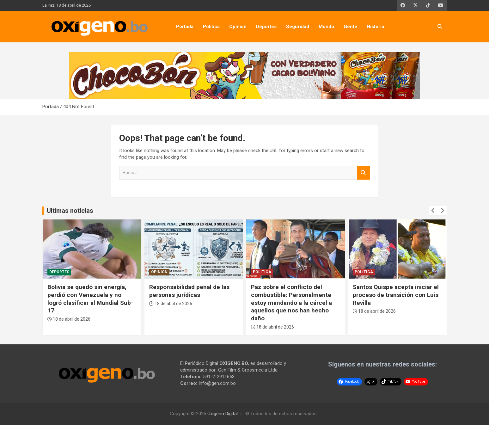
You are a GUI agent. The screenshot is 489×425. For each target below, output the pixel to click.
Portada (184, 26)
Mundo (326, 26)
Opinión (238, 26)
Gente (350, 26)
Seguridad (297, 26)
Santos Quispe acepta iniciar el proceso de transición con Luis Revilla (396, 294)
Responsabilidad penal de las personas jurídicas (189, 291)
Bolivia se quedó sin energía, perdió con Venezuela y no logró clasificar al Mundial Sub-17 (90, 298)
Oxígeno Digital (222, 413)
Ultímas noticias (70, 210)
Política (211, 26)
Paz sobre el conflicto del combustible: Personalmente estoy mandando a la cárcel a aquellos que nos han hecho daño (291, 302)
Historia (375, 26)
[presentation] (433, 210)
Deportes (266, 26)
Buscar (363, 173)
